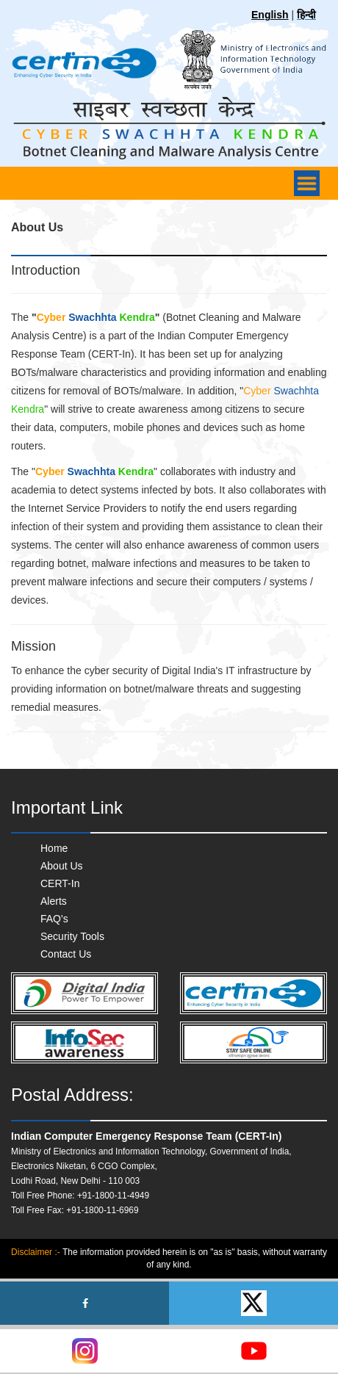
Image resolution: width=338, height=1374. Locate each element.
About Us (61, 866)
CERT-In (59, 883)
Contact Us (65, 954)
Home (54, 848)
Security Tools (72, 936)
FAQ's (54, 919)
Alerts (53, 901)
